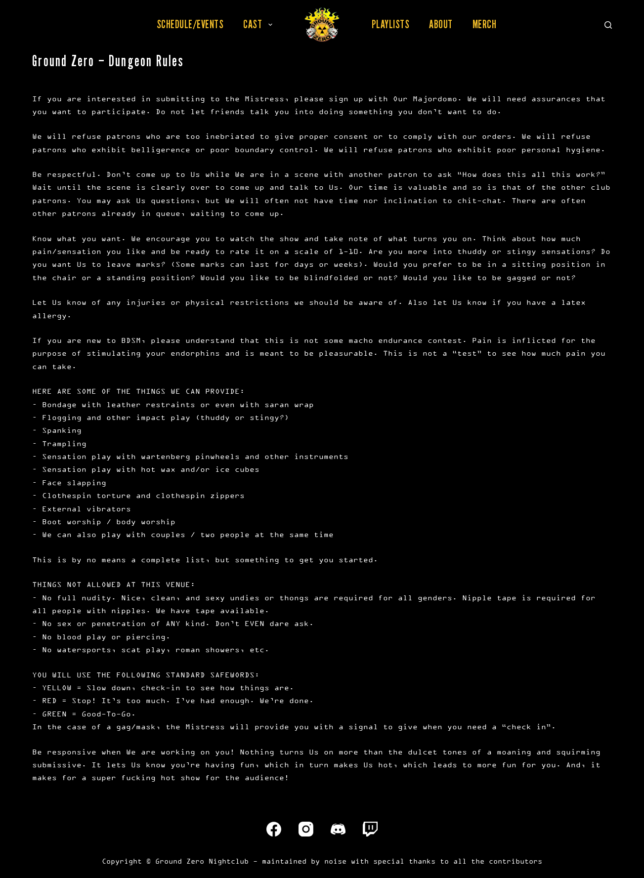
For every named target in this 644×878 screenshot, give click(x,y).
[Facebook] (273, 829)
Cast (259, 24)
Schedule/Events (190, 24)
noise (335, 861)
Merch (484, 24)
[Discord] (338, 829)
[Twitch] (370, 829)
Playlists (391, 24)
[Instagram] (306, 829)
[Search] (608, 25)
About (441, 24)
